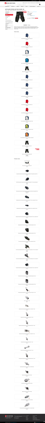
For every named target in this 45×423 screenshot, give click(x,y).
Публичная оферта (35, 417)
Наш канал (27, 418)
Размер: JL (28, 15)
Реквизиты (34, 416)
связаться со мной (8, 0)
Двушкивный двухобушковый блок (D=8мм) (27, 391)
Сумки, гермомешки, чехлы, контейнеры (9, 23)
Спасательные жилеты (8, 20)
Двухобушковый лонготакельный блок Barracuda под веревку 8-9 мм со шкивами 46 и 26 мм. (27, 208)
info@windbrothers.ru (13, 0)
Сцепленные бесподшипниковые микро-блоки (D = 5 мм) (27, 350)
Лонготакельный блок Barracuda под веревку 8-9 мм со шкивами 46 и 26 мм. (26, 241)
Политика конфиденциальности (36, 419)
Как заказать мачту (35, 418)
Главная (6, 10)
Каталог (8, 10)
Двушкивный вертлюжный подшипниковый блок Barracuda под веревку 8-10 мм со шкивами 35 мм (27, 216)
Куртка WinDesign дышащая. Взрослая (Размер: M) (27, 96)
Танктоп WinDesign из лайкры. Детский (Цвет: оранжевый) (26, 137)
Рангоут (38, 6)
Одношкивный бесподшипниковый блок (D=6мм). (26, 383)
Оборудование (7, 6)
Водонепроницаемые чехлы (9, 21)
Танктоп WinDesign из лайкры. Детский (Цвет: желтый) (27, 129)
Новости (27, 417)
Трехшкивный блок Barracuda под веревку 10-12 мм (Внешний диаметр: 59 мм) (27, 284)
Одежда (18, 6)
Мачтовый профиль (32, 6)
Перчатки (6, 17)
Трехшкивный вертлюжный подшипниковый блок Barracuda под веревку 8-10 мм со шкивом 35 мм (27, 267)
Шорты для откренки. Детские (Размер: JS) (27, 71)
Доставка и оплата (35, 415)
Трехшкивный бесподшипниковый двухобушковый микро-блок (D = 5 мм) (27, 358)
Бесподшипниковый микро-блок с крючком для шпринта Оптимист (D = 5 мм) (27, 292)
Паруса (27, 6)
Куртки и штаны (14, 10)
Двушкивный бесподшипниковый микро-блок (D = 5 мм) (27, 317)
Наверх (44, 421)
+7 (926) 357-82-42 (17, 418)
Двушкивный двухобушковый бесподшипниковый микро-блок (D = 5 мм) (27, 325)
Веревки (22, 6)
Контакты (27, 419)
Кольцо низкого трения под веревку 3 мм (27, 165)
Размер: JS (34, 15)
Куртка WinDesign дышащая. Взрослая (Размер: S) (26, 38)
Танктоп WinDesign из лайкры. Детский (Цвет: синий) (27, 63)
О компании (27, 415)
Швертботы (13, 6)
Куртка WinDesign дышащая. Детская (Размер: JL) (26, 104)
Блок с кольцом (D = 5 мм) (27, 300)
